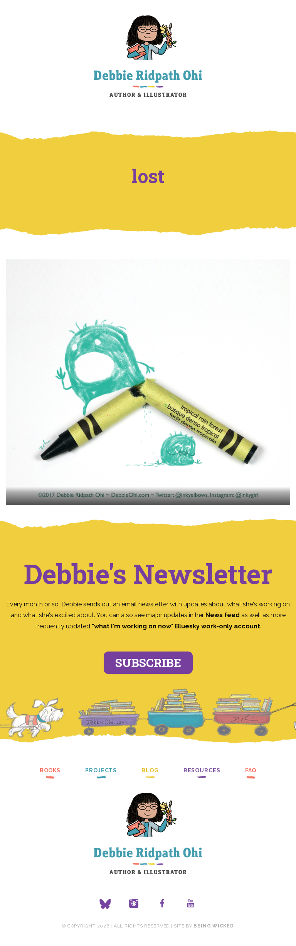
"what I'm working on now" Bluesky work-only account (176, 626)
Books (50, 770)
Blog (150, 770)
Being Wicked (213, 926)
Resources (201, 770)
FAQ (251, 770)
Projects (101, 770)
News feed (222, 615)
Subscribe (148, 662)
